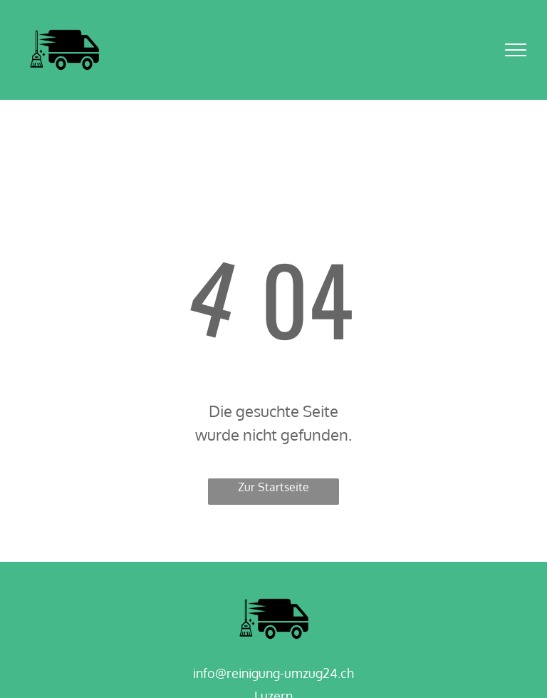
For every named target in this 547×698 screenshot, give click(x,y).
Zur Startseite (273, 487)
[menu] (515, 49)
